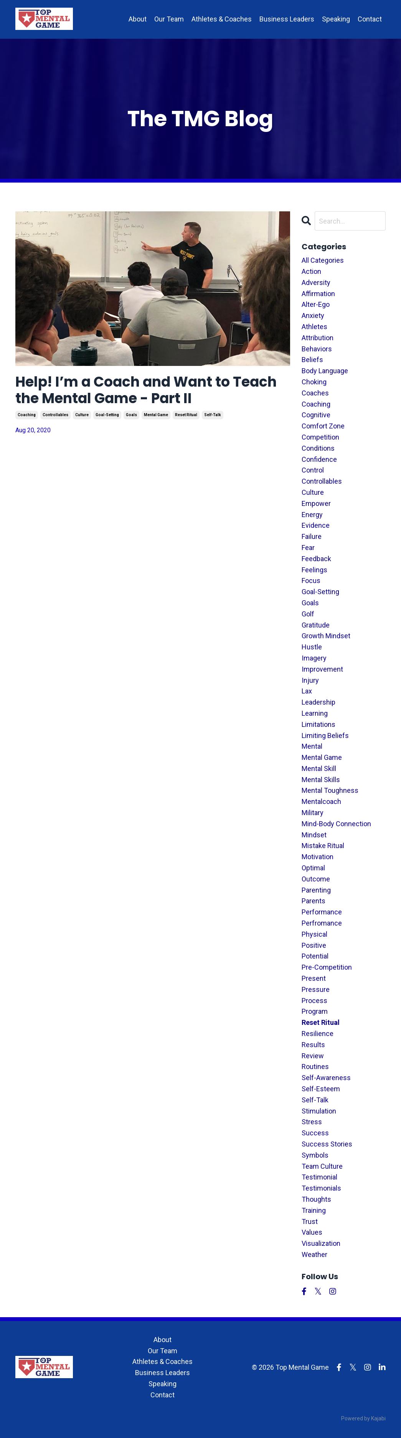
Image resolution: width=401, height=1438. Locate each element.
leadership (318, 702)
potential (315, 956)
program (315, 1011)
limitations (318, 724)
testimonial (319, 1177)
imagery (314, 658)
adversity (316, 282)
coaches (315, 393)
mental (312, 746)
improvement (322, 669)
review (313, 1056)
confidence (319, 459)
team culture (322, 1166)
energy (312, 515)
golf (308, 614)
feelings (314, 570)
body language (325, 371)
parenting (316, 890)
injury (310, 680)
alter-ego (316, 304)
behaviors (317, 349)
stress (312, 1122)
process (314, 1001)
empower (316, 503)
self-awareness (326, 1078)
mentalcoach (321, 801)
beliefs (312, 360)
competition (320, 437)
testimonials (321, 1188)
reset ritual (186, 415)
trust (310, 1221)
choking (314, 382)
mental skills (321, 780)
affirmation (318, 294)
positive (314, 945)
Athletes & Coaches (221, 19)
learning (315, 713)
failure (312, 536)
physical (314, 934)
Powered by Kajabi (363, 1418)
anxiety (313, 315)
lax (307, 691)
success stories (327, 1144)
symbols (315, 1155)
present (314, 978)
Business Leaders (286, 19)
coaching (27, 415)
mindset (314, 835)
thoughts (316, 1199)
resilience (317, 1033)
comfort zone (323, 426)
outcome (316, 879)
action (311, 271)
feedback (316, 559)
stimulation (319, 1111)
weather (314, 1254)
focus (311, 581)
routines (315, 1066)
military (312, 813)
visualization (321, 1243)
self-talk (212, 415)
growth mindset (326, 636)
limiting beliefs (325, 735)
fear (308, 548)
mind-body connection (336, 824)
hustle (312, 647)
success (315, 1133)
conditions (318, 448)
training (314, 1210)
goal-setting (107, 415)
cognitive (316, 415)
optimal (313, 868)
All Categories (323, 260)
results (313, 1045)
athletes (314, 327)
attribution (317, 338)
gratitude (316, 625)
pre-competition (327, 967)
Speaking (336, 19)
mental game (156, 415)
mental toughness (330, 790)
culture (82, 415)
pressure (316, 989)
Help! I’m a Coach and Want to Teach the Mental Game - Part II (146, 390)
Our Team (169, 19)
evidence (316, 525)
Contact (370, 19)
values (312, 1232)
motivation (317, 857)
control (313, 470)
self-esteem (321, 1089)
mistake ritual (323, 846)
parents (313, 901)
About (138, 19)
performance (322, 912)
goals (131, 415)
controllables (55, 415)
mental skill (319, 768)
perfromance (322, 923)
